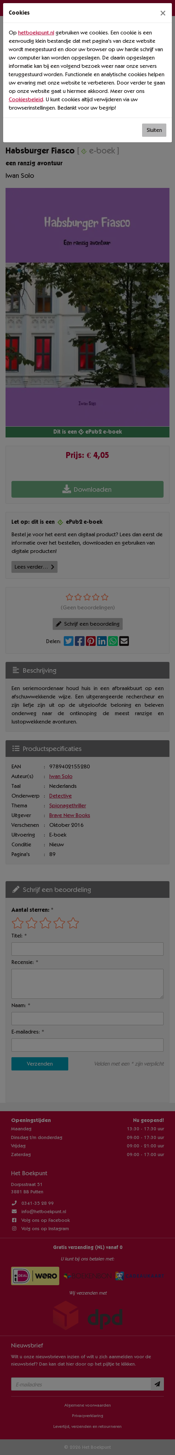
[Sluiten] (163, 13)
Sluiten (154, 130)
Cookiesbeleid (26, 99)
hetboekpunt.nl (36, 32)
